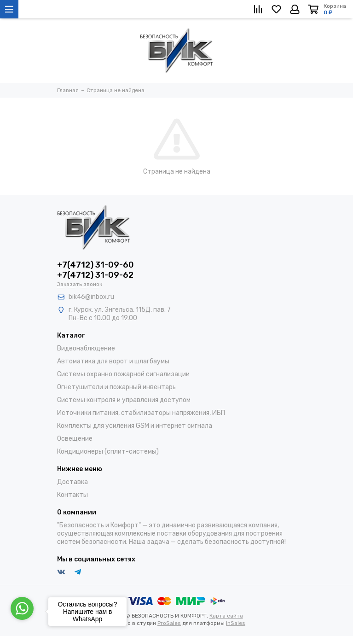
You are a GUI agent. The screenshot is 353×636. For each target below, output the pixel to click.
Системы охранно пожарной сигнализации (123, 374)
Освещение (75, 439)
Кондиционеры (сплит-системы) (108, 451)
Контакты (72, 495)
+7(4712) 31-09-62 (95, 275)
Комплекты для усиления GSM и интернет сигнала (134, 426)
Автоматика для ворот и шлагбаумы (113, 361)
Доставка (72, 482)
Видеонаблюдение (86, 348)
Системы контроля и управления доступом (124, 400)
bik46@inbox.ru (91, 297)
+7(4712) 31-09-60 (95, 265)
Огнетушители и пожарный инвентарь (116, 387)
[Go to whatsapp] (22, 608)
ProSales (169, 623)
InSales (235, 623)
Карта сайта (226, 616)
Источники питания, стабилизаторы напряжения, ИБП (141, 413)
